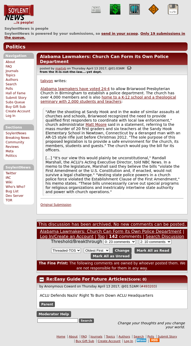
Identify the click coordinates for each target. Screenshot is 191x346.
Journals (12, 71)
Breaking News (17, 138)
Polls (9, 89)
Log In (10, 116)
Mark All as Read (153, 250)
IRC (8, 178)
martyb (60, 68)
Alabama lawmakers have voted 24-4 (75, 89)
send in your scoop (119, 34)
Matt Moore (95, 124)
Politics (15, 47)
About (10, 62)
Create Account (18, 111)
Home (61, 336)
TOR (9, 200)
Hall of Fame (15, 93)
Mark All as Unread (111, 256)
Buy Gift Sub (15, 107)
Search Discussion (165, 236)
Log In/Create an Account (67, 236)
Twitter (11, 173)
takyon (47, 81)
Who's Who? (15, 187)
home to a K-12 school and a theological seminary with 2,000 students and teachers (108, 99)
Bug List (12, 191)
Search (11, 84)
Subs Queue (15, 102)
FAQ (9, 66)
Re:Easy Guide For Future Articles (86, 279)
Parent (47, 304)
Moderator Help (53, 314)
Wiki (9, 182)
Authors (12, 80)
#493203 (148, 286)
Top (101, 236)
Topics (10, 75)
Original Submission (56, 205)
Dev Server (14, 196)
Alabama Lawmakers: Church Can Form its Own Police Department (110, 231)
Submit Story (16, 98)
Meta (10, 151)
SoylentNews (18, 14)
